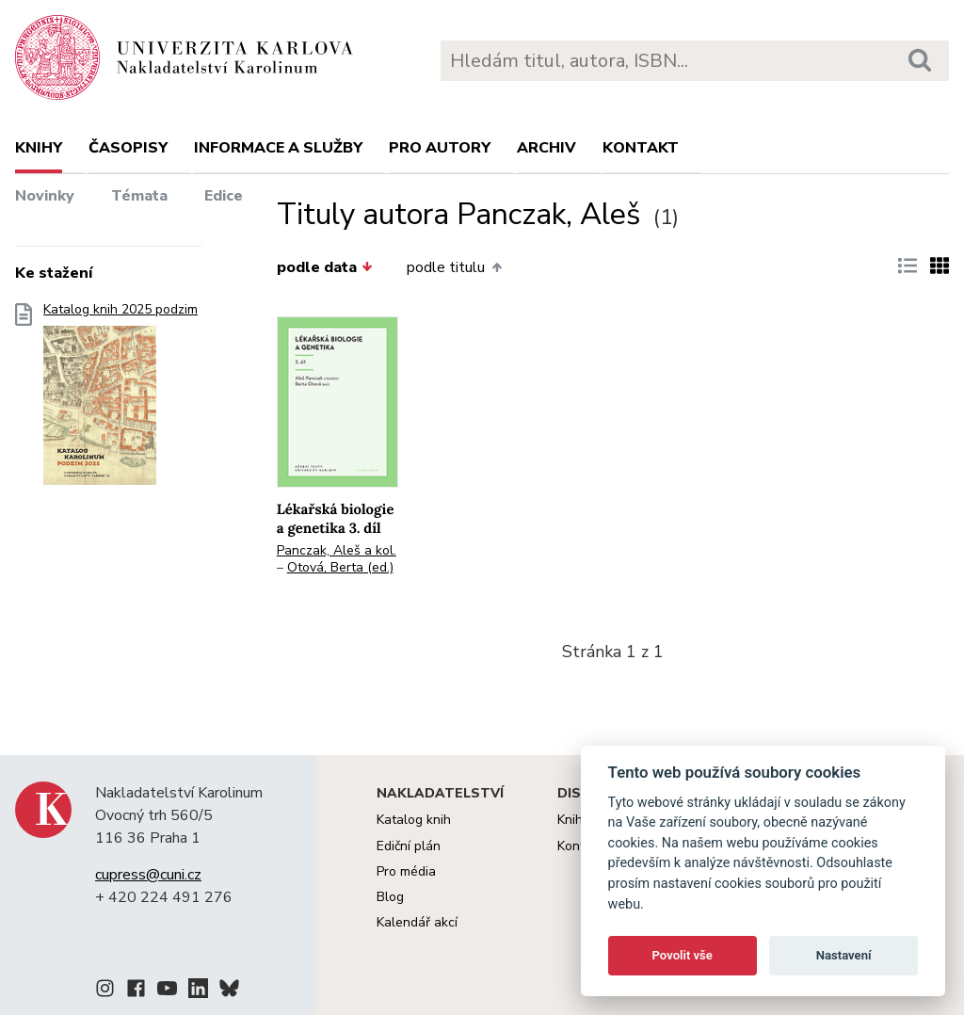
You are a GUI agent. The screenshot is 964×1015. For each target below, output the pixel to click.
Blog (390, 897)
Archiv (546, 147)
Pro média (406, 871)
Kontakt (640, 147)
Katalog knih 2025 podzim (120, 399)
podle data (325, 267)
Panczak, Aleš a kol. (336, 550)
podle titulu (454, 267)
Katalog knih (414, 820)
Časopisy (128, 147)
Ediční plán (409, 846)
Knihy (38, 147)
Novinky (44, 195)
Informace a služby (278, 147)
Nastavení (844, 955)
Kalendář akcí (417, 922)
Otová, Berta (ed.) (340, 567)
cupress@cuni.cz (148, 874)
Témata (139, 195)
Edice (223, 195)
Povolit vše (682, 955)
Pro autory (439, 147)
